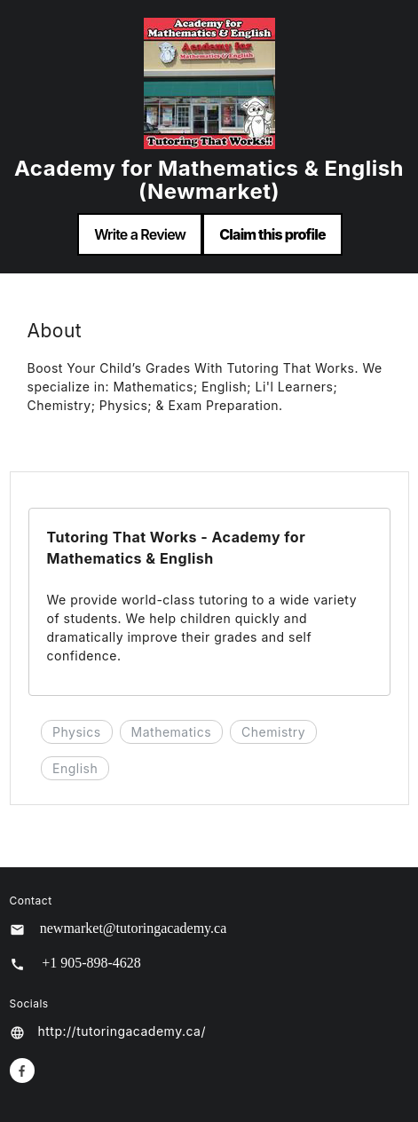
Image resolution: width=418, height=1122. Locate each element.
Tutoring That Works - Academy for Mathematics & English (176, 547)
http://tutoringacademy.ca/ (122, 1031)
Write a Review (139, 234)
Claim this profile (272, 234)
